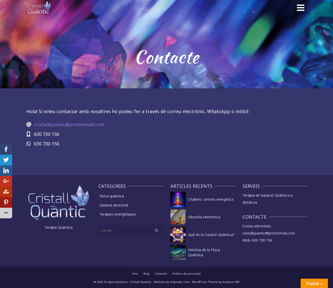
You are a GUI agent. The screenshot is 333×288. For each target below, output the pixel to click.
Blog (146, 273)
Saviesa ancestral (114, 205)
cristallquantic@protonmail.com (69, 124)
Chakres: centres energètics (211, 199)
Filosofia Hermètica (204, 217)
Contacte (161, 273)
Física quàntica (112, 196)
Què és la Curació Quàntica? (211, 234)
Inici (135, 273)
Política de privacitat (186, 273)
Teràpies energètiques (118, 214)
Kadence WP (231, 282)
